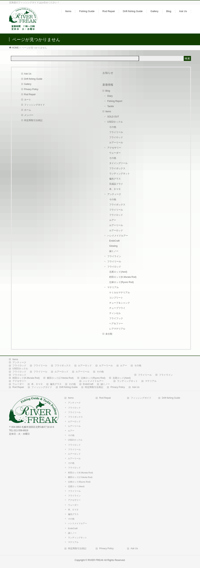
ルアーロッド (116, 230)
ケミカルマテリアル (119, 292)
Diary (110, 96)
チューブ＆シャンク (119, 303)
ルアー (112, 220)
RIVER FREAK (95, 560)
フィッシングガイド (34, 104)
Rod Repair (30, 94)
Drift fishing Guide (33, 79)
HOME (15, 47)
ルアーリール (116, 142)
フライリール (116, 132)
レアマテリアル (117, 328)
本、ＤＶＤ (115, 189)
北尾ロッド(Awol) (118, 271)
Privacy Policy (31, 89)
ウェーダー (115, 153)
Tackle (110, 106)
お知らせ (107, 72)
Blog (107, 90)
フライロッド (116, 137)
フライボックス (117, 168)
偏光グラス (115, 178)
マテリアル (113, 287)
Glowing (113, 246)
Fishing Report (114, 101)
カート (27, 99)
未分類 (108, 334)
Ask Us (27, 73)
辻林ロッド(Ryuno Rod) (121, 282)
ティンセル (115, 313)
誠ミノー (113, 251)
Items (108, 111)
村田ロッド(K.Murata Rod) (122, 277)
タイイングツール (118, 163)
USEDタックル (115, 121)
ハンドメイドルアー (117, 235)
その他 (112, 127)
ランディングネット (119, 173)
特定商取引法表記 (33, 120)
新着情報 (107, 84)
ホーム (27, 110)
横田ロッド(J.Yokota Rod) (60, 378)
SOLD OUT (113, 116)
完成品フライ (116, 184)
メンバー (28, 115)
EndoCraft (114, 240)
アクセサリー (114, 147)
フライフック (116, 318)
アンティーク (114, 194)
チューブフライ (117, 308)
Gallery (27, 84)
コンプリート (116, 297)
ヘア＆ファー (116, 323)
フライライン (114, 256)
